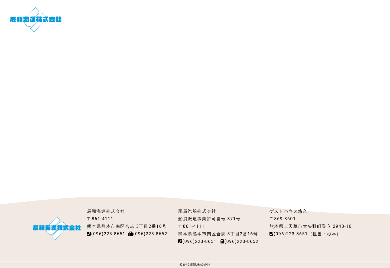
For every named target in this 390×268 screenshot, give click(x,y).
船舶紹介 (203, 19)
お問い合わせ (362, 19)
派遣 (226, 19)
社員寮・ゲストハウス (289, 19)
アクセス (330, 19)
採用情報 (248, 19)
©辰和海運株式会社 (195, 265)
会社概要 (176, 19)
